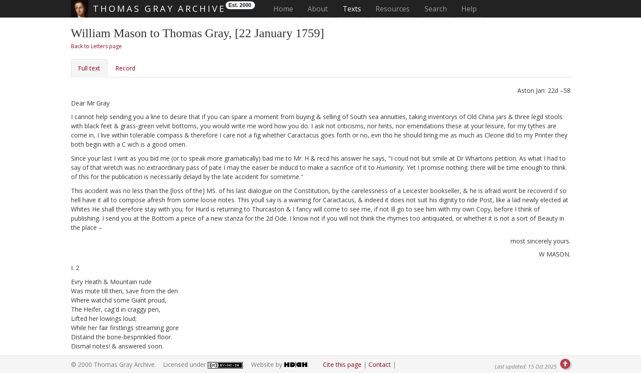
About (318, 9)
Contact (379, 364)
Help (469, 9)
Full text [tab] (89, 68)
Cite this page (342, 364)
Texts (352, 9)
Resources (392, 9)
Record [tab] (125, 68)
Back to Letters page (96, 46)
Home (285, 9)
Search (436, 9)
